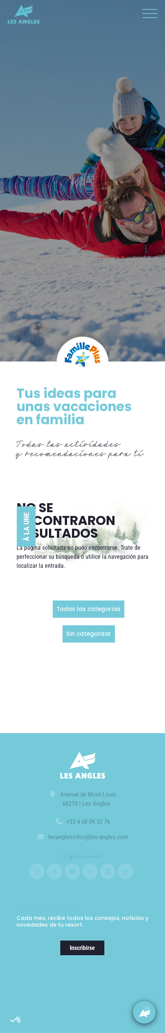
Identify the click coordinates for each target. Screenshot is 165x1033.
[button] (16, 1020)
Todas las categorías (89, 609)
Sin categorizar (88, 634)
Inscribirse (82, 947)
